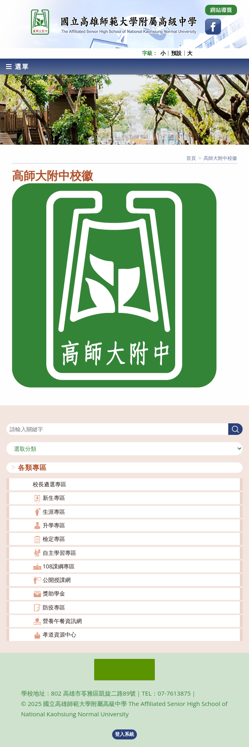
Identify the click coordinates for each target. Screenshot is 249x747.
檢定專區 (54, 539)
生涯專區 (54, 511)
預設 (176, 53)
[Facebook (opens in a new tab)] (213, 27)
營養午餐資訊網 (62, 621)
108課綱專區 (59, 566)
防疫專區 (54, 607)
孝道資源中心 (59, 634)
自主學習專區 (59, 552)
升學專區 (54, 525)
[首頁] (191, 158)
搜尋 (12, 418)
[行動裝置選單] (17, 67)
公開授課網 (57, 580)
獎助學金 (54, 593)
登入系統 (124, 734)
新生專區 (54, 497)
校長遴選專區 (49, 484)
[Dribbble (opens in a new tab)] (221, 10)
